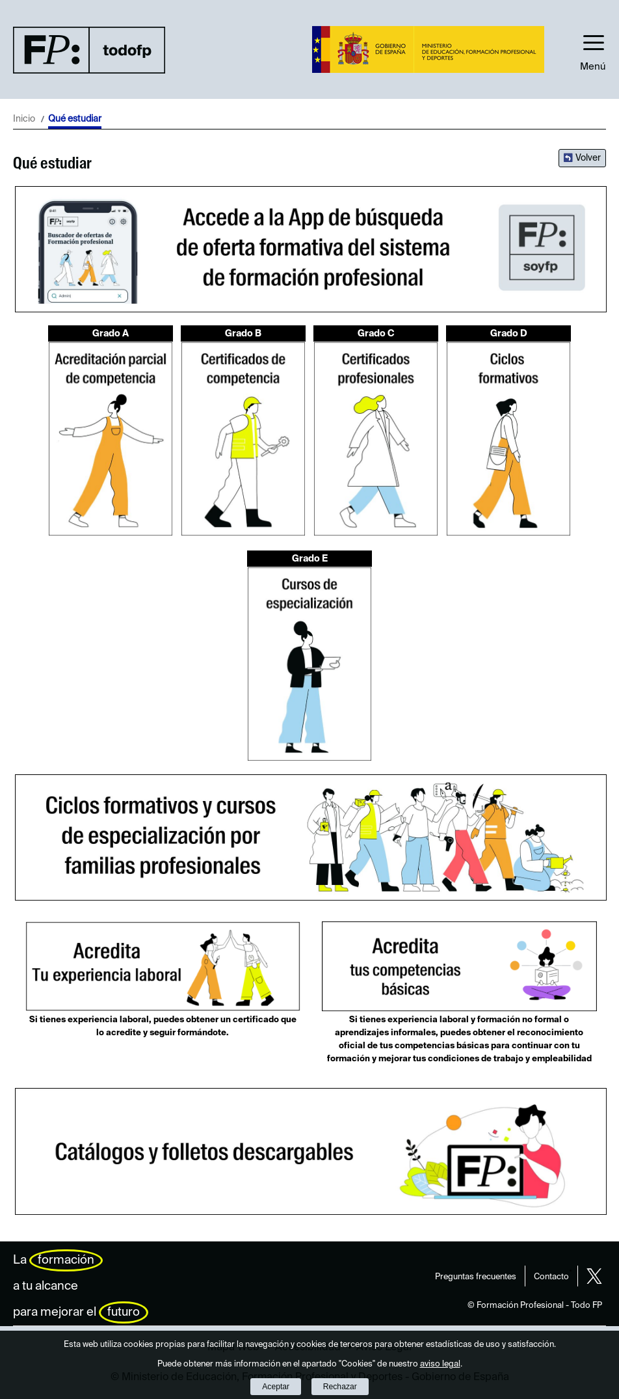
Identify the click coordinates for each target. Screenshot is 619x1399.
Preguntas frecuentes (475, 1277)
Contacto (551, 1277)
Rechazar (340, 1386)
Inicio (24, 119)
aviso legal (440, 1364)
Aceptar (275, 1386)
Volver (588, 158)
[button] (593, 49)
